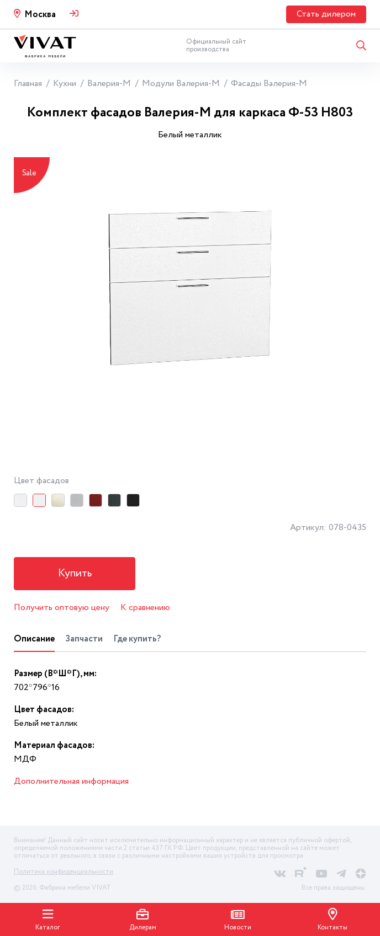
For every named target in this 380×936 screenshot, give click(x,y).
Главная (28, 83)
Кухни (64, 83)
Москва (40, 14)
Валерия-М (109, 83)
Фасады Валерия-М (269, 83)
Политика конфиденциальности (63, 871)
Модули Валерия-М (181, 83)
